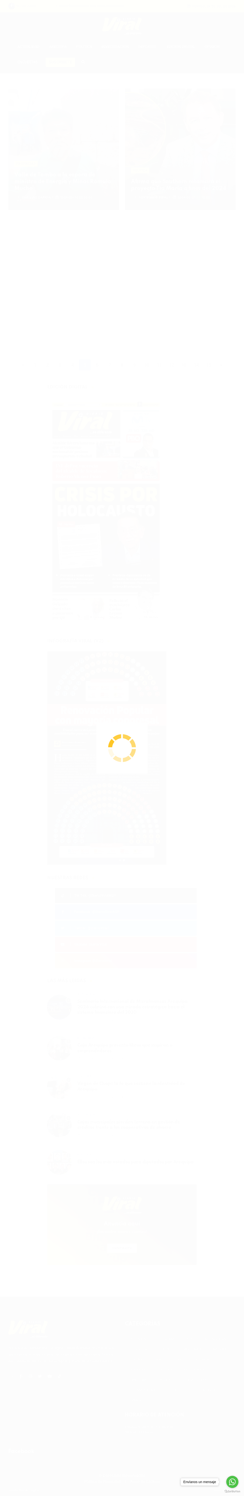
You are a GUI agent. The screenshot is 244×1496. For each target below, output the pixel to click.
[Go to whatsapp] (232, 1482)
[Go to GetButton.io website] (232, 1491)
